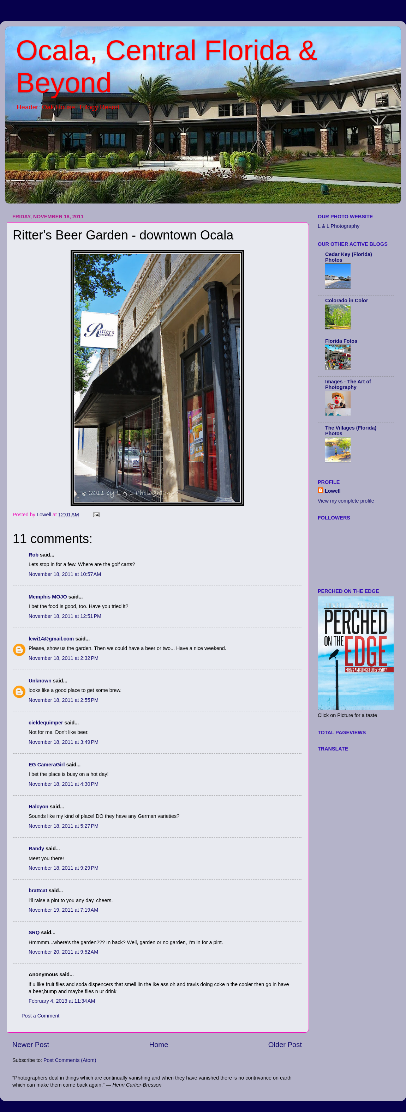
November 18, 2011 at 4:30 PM (63, 784)
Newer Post (30, 1045)
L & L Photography (338, 226)
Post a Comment (40, 1016)
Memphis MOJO (48, 597)
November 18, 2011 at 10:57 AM (65, 574)
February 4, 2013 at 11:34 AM (62, 1001)
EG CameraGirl (47, 764)
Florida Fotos (341, 341)
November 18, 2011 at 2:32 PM (63, 658)
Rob (33, 555)
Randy (36, 848)
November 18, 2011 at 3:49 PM (63, 742)
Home (158, 1045)
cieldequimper (46, 722)
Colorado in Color (346, 300)
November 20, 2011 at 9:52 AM (63, 952)
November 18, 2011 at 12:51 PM (65, 616)
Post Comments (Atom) (69, 1060)
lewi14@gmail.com (51, 639)
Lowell (333, 491)
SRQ (34, 932)
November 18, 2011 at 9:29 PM (63, 868)
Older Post (285, 1045)
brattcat (38, 890)
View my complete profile (346, 501)
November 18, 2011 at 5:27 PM (63, 826)
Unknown (40, 680)
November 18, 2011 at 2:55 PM (63, 700)
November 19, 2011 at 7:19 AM (63, 910)
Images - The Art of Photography (348, 384)
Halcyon (38, 806)
